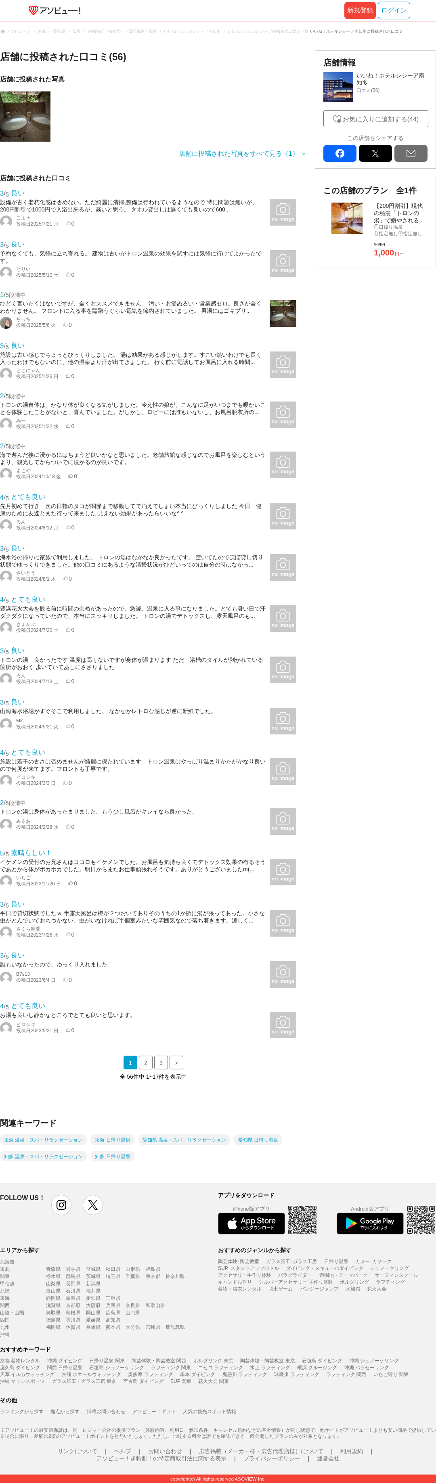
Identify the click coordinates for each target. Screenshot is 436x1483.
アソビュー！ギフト (154, 1411)
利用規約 (351, 1451)
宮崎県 (153, 1327)
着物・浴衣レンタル (240, 1289)
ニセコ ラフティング (220, 1367)
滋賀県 (53, 1305)
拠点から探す (65, 1411)
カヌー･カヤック (373, 1261)
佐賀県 (73, 1327)
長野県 (73, 1283)
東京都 (153, 1276)
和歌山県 (155, 1305)
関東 (5, 1276)
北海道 (7, 1262)
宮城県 (93, 1269)
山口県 (133, 1313)
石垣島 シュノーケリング (116, 1367)
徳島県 (53, 1320)
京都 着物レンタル (20, 1361)
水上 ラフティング (270, 1367)
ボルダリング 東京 (213, 1361)
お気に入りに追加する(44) (381, 119)
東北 (5, 1269)
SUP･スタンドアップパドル (248, 1268)
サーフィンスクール (396, 1275)
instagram (61, 1205)
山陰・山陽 (12, 1313)
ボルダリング (354, 1282)
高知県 (113, 1320)
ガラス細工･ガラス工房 (291, 1261)
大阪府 (93, 1305)
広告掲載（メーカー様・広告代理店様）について (261, 1451)
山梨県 (53, 1283)
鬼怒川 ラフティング (244, 1374)
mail (411, 153)
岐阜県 (73, 1298)
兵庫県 (113, 1305)
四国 (5, 1320)
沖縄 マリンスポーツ (22, 1381)
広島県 (113, 1313)
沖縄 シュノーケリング (374, 1361)
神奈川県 (175, 1276)
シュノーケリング (389, 1268)
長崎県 (93, 1327)
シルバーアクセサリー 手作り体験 (296, 1282)
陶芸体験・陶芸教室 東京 (267, 1361)
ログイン (394, 10)
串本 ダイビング (197, 1374)
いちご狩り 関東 (391, 1374)
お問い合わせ (165, 1451)
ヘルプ (122, 1451)
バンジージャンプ (319, 1289)
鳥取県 (53, 1313)
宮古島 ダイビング (143, 1381)
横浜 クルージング (317, 1367)
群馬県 (73, 1276)
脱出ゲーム (280, 1289)
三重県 (113, 1298)
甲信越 (7, 1283)
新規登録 (360, 10)
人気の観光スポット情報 (209, 1411)
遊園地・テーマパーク (343, 1275)
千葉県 (133, 1276)
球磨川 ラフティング (296, 1374)
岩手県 (73, 1269)
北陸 (5, 1291)
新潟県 (93, 1283)
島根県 (73, 1313)
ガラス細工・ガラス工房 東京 (84, 1381)
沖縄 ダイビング (64, 1361)
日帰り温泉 (336, 1261)
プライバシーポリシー (271, 1458)
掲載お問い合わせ (106, 1411)
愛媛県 (93, 1320)
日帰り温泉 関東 (106, 1361)
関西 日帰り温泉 (64, 1367)
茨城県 (93, 1276)
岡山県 (93, 1313)
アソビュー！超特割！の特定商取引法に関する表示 (161, 1458)
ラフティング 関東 (171, 1367)
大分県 (133, 1327)
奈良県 (133, 1305)
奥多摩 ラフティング (150, 1374)
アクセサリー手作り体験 (244, 1275)
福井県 (93, 1291)
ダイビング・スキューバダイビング (324, 1268)
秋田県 (113, 1269)
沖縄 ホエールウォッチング (91, 1374)
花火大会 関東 (213, 1381)
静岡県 (53, 1298)
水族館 (353, 1289)
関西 (5, 1305)
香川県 (73, 1320)
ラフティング (390, 1282)
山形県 (133, 1269)
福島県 (153, 1269)
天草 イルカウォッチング (27, 1374)
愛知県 (93, 1298)
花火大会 (376, 1289)
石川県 (73, 1291)
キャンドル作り (235, 1282)
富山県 (53, 1291)
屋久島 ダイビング (20, 1367)
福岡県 (53, 1327)
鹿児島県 (175, 1327)
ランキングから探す (22, 1411)
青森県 (53, 1269)
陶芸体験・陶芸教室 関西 (159, 1361)
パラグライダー (295, 1275)
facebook (339, 153)
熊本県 (113, 1327)
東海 (5, 1298)
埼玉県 (113, 1276)
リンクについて (77, 1451)
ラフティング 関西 (346, 1374)
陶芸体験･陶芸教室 (238, 1261)
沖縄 (5, 1334)
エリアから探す (20, 1250)
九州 (5, 1327)
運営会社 (328, 1458)
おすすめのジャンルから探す (254, 1250)
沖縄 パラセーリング (366, 1367)
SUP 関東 (180, 1381)
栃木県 (53, 1276)
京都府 (73, 1305)
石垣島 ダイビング (322, 1361)
